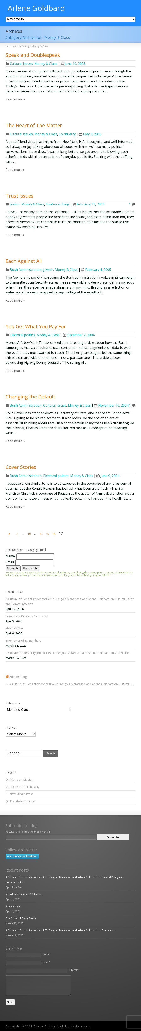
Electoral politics (22, 335)
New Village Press (21, 794)
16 (53, 534)
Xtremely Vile (14, 628)
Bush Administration (26, 269)
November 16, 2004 (111, 405)
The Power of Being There (23, 640)
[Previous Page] (17, 533)
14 (41, 534)
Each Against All (24, 260)
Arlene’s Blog (18, 677)
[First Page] (9, 533)
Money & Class (45, 63)
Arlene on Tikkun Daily (24, 787)
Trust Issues (19, 195)
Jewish (15, 204)
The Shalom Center (22, 801)
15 (47, 534)
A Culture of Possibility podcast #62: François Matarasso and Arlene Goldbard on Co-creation (68, 653)
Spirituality (67, 134)
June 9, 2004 (107, 475)
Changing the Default (30, 396)
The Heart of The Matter (34, 125)
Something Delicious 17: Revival (27, 616)
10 (29, 534)
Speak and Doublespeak (33, 54)
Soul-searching (57, 204)
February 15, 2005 (88, 204)
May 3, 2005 (90, 134)
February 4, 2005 (96, 269)
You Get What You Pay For (36, 326)
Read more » (15, 99)
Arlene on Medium (22, 779)
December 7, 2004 (79, 335)
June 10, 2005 (73, 63)
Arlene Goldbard (36, 8)
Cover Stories (21, 467)
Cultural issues (21, 63)
